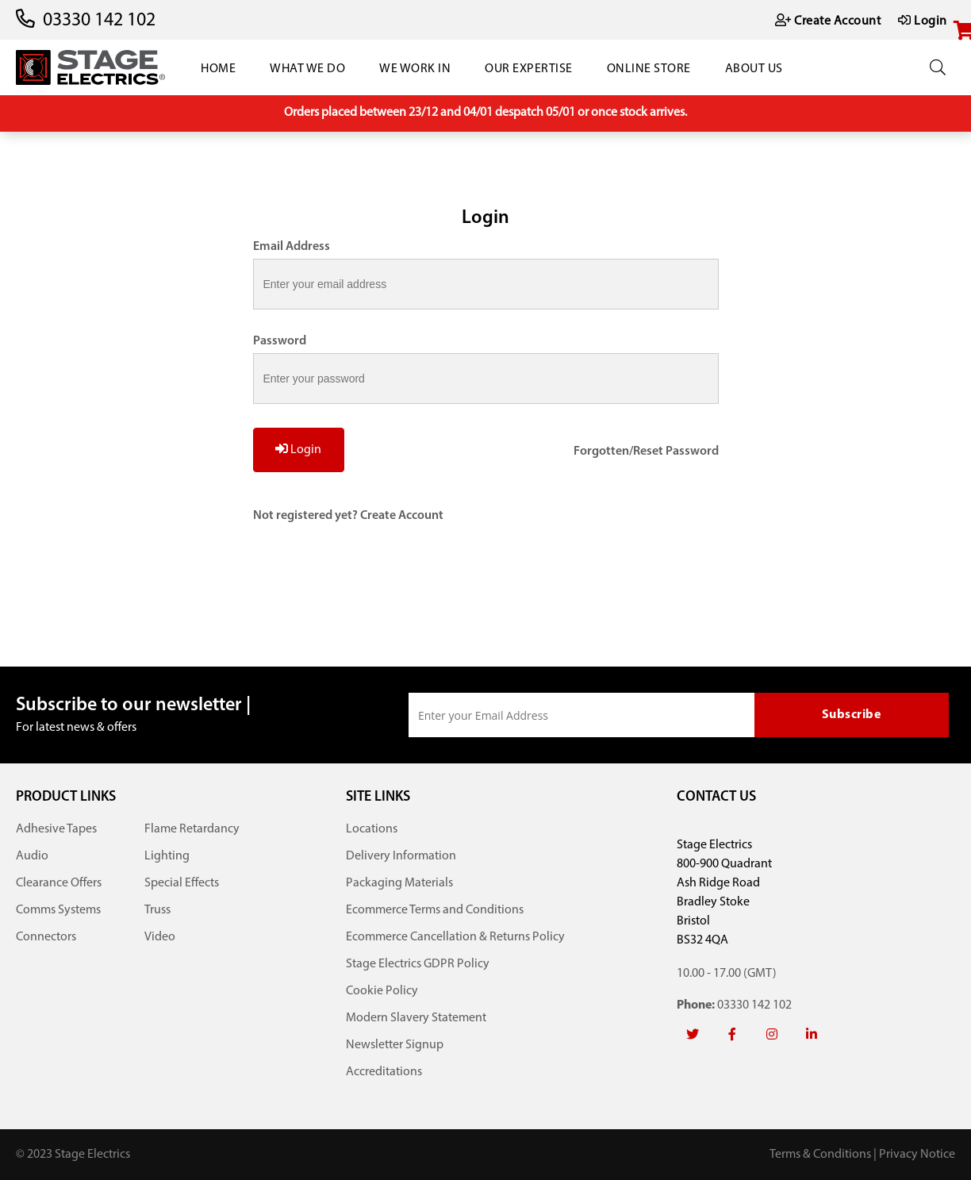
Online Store (649, 69)
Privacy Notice (917, 1154)
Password (279, 341)
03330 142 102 (99, 20)
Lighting (167, 856)
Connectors (46, 937)
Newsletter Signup (394, 1045)
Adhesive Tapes (56, 829)
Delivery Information (401, 856)
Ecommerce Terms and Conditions (435, 910)
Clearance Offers (59, 883)
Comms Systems (58, 910)
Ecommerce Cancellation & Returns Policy (455, 937)
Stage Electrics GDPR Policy (417, 964)
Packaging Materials (399, 883)
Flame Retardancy (192, 829)
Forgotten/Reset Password (646, 451)
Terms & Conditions (820, 1154)
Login (298, 449)
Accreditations (384, 1072)
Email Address (291, 246)
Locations (371, 829)
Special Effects (181, 883)
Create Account (401, 515)
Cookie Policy (382, 991)
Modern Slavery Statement (416, 1018)
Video (159, 937)
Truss (157, 910)
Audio (32, 856)
